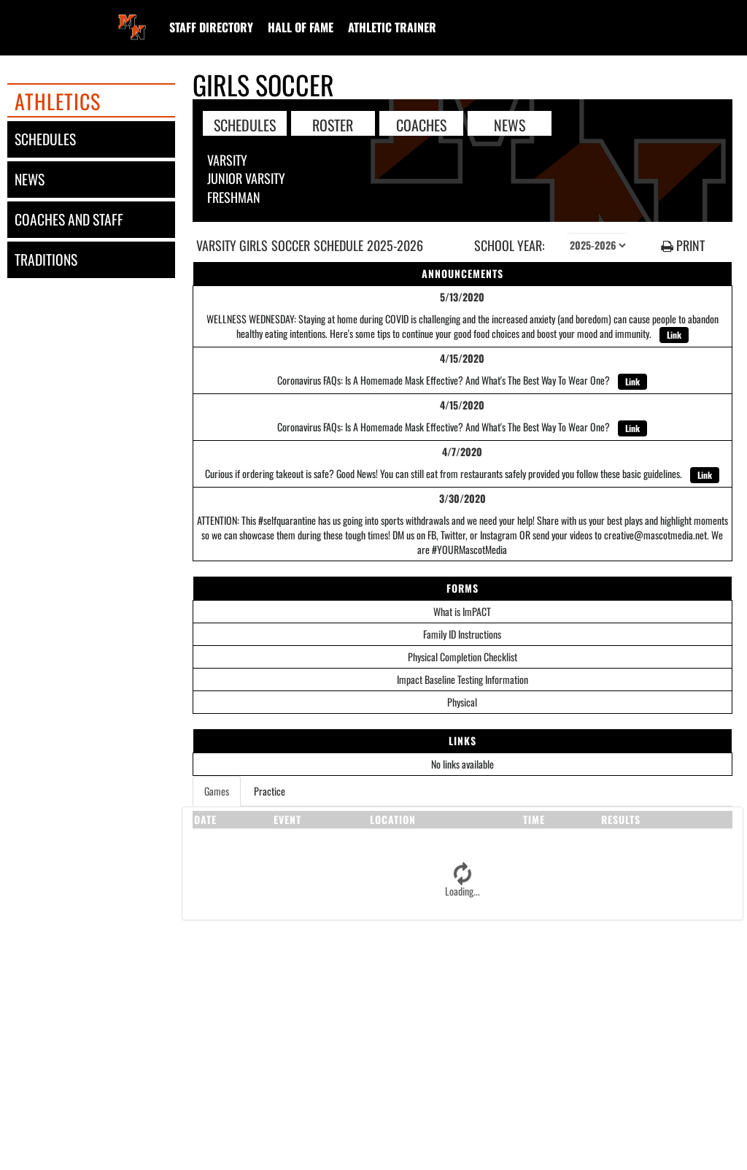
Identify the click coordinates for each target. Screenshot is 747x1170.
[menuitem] (211, 27)
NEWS (509, 124)
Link (674, 334)
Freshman (233, 197)
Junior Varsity (246, 178)
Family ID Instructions (462, 634)
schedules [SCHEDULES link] (45, 139)
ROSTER (332, 124)
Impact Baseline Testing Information (462, 679)
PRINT (683, 245)
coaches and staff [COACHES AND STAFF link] (69, 219)
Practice (269, 790)
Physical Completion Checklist (462, 656)
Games (216, 790)
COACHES (421, 124)
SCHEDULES (245, 124)
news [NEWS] (29, 179)
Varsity (227, 159)
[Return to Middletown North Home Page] (132, 18)
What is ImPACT (462, 611)
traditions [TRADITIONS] (46, 259)
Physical (462, 701)
